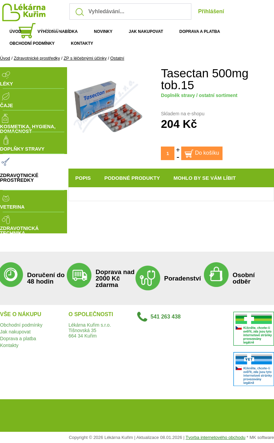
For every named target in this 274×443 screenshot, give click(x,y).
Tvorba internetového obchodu (215, 437)
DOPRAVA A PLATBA (200, 31)
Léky (6, 83)
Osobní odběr (244, 278)
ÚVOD (15, 31)
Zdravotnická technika (19, 231)
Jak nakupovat (15, 331)
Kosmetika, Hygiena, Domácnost (28, 129)
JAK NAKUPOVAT (146, 31)
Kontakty (9, 345)
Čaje (6, 105)
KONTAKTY (82, 43)
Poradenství (182, 278)
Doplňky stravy (22, 149)
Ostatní (117, 58)
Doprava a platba (18, 338)
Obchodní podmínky (21, 325)
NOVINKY (103, 31)
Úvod (5, 58)
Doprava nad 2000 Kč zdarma (115, 278)
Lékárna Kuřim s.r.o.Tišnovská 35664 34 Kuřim (89, 330)
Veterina (12, 207)
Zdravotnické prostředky (37, 58)
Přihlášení (211, 11)
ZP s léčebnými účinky (85, 58)
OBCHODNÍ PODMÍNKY (32, 43)
